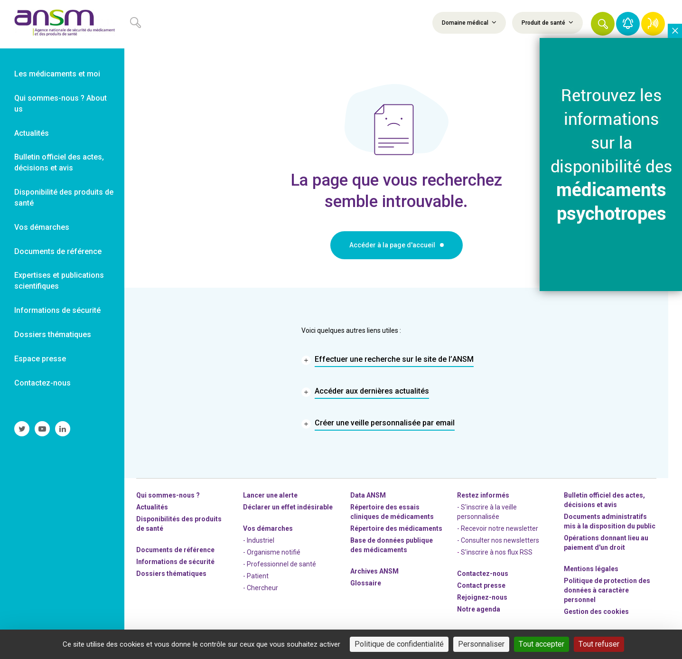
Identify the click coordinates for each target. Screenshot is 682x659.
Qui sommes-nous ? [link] (168, 495)
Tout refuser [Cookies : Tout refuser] (599, 644)
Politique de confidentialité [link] (399, 644)
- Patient (256, 576)
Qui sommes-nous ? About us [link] (60, 103)
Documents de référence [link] (58, 251)
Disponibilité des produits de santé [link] (63, 197)
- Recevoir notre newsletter (497, 528)
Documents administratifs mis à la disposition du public (609, 521)
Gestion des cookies (596, 611)
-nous (482, 597)
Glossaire (365, 583)
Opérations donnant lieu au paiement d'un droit (606, 542)
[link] (62, 24)
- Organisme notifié (271, 552)
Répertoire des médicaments (396, 528)
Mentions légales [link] (591, 569)
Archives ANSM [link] (374, 571)
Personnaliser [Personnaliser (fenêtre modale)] (481, 644)
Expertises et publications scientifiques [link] (59, 281)
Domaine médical (469, 22)
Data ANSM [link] (368, 495)
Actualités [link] (31, 133)
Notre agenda (478, 609)
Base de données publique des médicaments (391, 545)
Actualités (152, 507)
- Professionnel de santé (279, 564)
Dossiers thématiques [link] (52, 334)
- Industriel (258, 540)
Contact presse (481, 585)
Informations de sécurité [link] (57, 310)
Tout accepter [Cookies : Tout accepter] (541, 644)
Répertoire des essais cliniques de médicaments (392, 511)
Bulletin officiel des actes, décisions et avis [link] (59, 162)
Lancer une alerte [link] (270, 495)
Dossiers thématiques (171, 573)
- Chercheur (260, 588)
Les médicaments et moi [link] (57, 73)
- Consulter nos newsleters (498, 540)
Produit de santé (547, 22)
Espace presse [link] (40, 358)
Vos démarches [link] (41, 227)
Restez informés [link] (483, 495)
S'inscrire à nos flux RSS (497, 552)
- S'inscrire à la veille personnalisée (487, 511)
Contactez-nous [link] (42, 382)
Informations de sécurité (175, 561)
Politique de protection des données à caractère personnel (607, 590)
